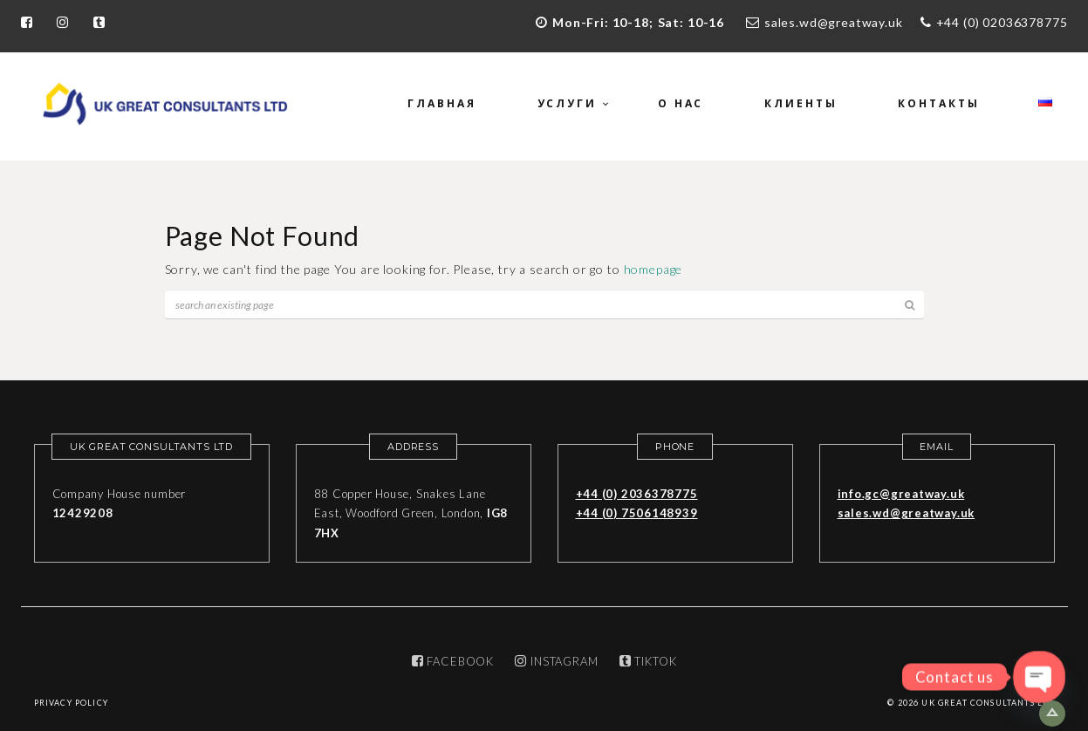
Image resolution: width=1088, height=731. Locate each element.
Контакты (938, 103)
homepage (653, 269)
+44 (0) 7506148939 (637, 513)
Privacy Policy (71, 702)
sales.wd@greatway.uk (833, 22)
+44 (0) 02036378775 (1002, 22)
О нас (680, 103)
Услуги (567, 103)
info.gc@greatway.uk (901, 494)
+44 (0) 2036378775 (637, 494)
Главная (441, 103)
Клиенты (800, 103)
